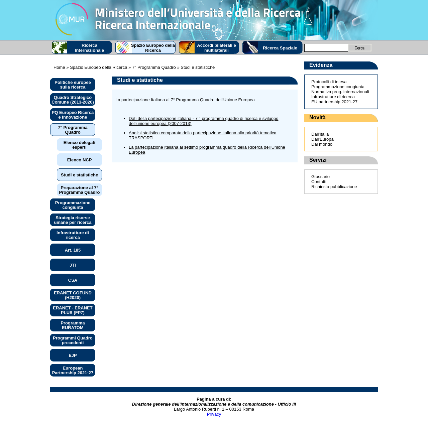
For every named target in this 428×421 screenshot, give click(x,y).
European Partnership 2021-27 (73, 370)
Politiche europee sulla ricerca (73, 85)
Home (59, 67)
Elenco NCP (79, 159)
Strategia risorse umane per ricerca (72, 220)
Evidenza (320, 65)
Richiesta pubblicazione (334, 186)
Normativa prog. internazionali (340, 91)
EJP (73, 355)
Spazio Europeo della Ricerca (153, 48)
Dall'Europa (322, 139)
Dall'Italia (320, 134)
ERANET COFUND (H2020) (73, 295)
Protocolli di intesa (329, 81)
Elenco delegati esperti (79, 145)
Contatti (318, 181)
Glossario (320, 176)
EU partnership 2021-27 (334, 101)
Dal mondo (321, 144)
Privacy (214, 414)
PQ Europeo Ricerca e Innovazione (73, 115)
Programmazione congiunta (72, 205)
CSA (72, 280)
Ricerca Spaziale (280, 47)
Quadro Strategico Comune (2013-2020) (72, 100)
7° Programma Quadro (72, 130)
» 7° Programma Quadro (151, 67)
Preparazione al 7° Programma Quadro (79, 190)
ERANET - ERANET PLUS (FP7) (72, 310)
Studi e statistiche (79, 174)
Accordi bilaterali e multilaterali (216, 48)
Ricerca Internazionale (89, 48)
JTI (73, 265)
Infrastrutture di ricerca (73, 235)
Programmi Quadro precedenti (72, 340)
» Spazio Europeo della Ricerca (96, 67)
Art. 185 (73, 250)
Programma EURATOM (73, 325)
